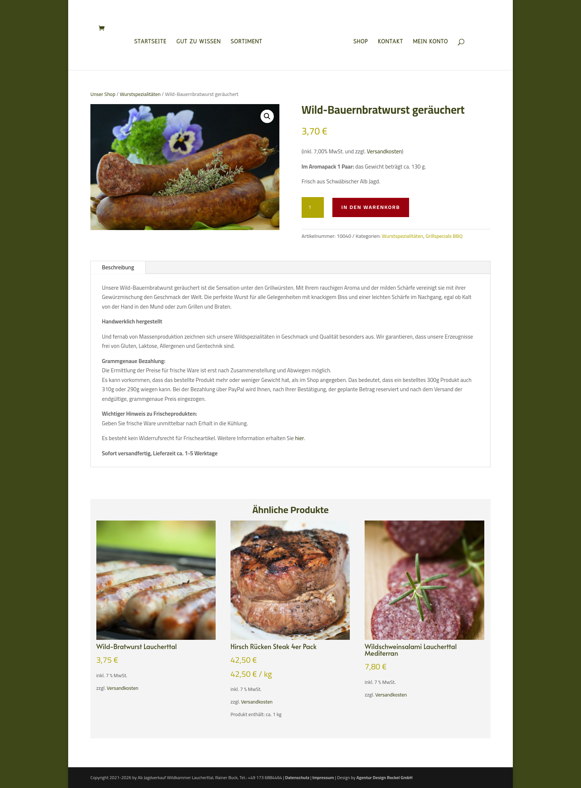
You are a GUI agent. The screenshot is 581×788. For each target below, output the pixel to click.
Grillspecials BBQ (443, 236)
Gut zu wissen (201, 40)
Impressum (323, 777)
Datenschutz (297, 777)
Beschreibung (118, 267)
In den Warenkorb (370, 207)
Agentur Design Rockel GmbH (384, 777)
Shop (358, 40)
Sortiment (249, 40)
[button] (267, 116)
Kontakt (388, 40)
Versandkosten (384, 151)
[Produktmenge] (313, 207)
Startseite (152, 40)
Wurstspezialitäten (140, 94)
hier (299, 438)
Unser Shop (102, 94)
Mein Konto (428, 40)
